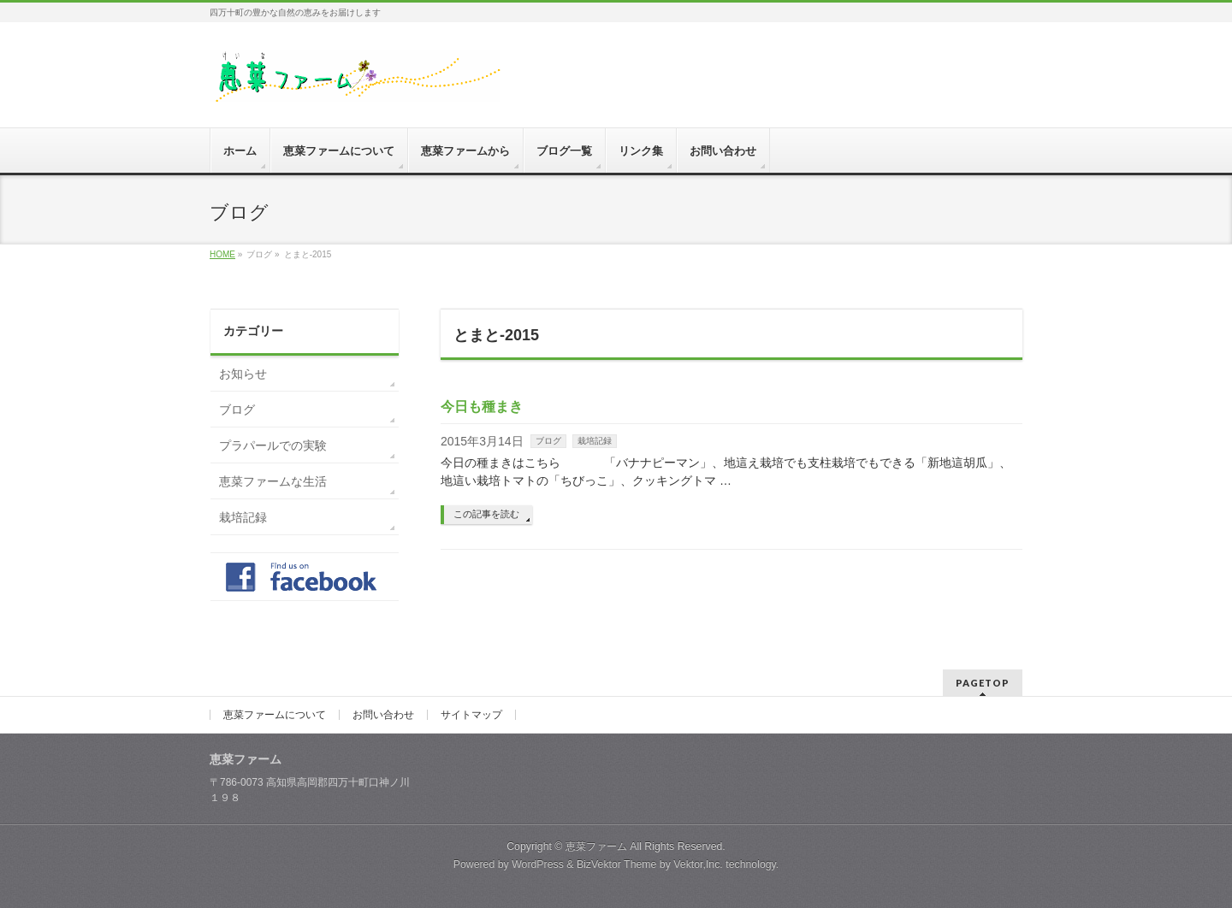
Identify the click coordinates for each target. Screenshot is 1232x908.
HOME (222, 254)
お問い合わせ (383, 715)
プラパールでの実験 (273, 445)
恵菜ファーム (596, 846)
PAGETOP (983, 682)
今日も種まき (482, 406)
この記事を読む (486, 514)
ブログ (548, 440)
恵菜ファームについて (274, 715)
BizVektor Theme (617, 864)
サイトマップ (471, 715)
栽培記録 (595, 440)
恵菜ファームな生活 (273, 481)
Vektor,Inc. (698, 864)
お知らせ (243, 373)
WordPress (538, 864)
